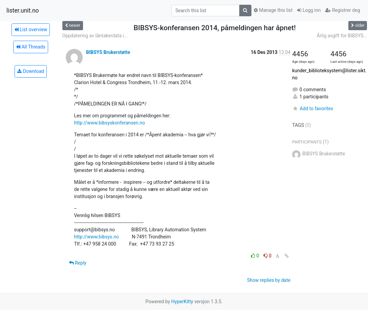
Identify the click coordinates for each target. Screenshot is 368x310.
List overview (30, 29)
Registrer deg (342, 10)
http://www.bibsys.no (96, 236)
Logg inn (309, 10)
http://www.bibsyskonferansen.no (109, 122)
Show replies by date (268, 280)
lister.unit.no (22, 10)
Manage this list (273, 10)
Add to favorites (312, 108)
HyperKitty (182, 301)
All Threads (30, 47)
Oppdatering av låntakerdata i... (95, 35)
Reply (77, 263)
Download (30, 71)
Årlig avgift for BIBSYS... (342, 35)
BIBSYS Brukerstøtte (108, 52)
